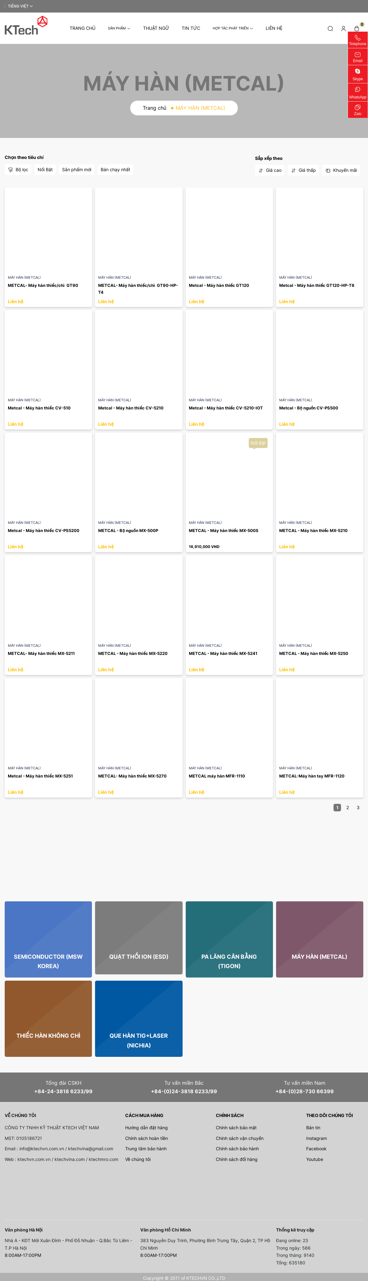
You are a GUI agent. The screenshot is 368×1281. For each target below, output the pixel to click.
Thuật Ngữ (156, 28)
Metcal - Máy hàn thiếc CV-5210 (130, 407)
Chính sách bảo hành (237, 1148)
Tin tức (191, 28)
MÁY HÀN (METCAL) (24, 277)
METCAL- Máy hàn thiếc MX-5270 (132, 775)
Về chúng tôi (138, 1159)
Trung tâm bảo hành (146, 1148)
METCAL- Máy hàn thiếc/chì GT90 (43, 285)
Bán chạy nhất (115, 169)
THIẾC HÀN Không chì (48, 1035)
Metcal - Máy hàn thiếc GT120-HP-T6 (317, 285)
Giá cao (269, 170)
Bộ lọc (18, 169)
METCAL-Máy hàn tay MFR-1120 (311, 775)
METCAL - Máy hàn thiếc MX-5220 (133, 653)
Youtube (314, 1159)
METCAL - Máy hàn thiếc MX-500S (224, 530)
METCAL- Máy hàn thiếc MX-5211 (41, 653)
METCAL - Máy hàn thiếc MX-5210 (313, 530)
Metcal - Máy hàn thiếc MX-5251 (40, 775)
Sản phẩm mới (76, 169)
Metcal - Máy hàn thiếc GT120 (219, 285)
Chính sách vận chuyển (240, 1138)
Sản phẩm (119, 28)
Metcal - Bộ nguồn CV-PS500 (309, 407)
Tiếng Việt (18, 6)
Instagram (316, 1138)
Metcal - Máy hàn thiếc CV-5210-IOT (226, 407)
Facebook (316, 1148)
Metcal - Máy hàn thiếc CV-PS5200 (43, 530)
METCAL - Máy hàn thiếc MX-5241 (223, 653)
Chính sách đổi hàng (237, 1159)
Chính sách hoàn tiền (146, 1138)
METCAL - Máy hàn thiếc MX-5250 (314, 653)
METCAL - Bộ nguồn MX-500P (128, 530)
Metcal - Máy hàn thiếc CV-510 (39, 407)
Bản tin (313, 1127)
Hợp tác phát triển (233, 28)
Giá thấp (303, 170)
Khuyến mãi (341, 170)
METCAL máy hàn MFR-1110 (217, 775)
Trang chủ (82, 28)
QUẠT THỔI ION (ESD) (138, 956)
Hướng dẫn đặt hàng (146, 1127)
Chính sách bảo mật (236, 1127)
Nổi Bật (45, 169)
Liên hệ (274, 28)
